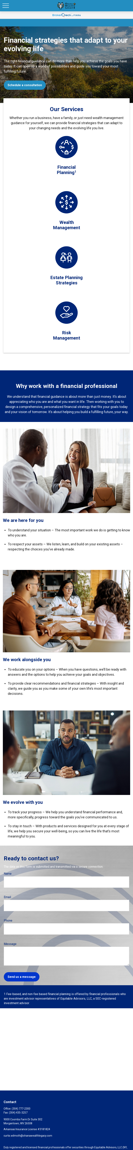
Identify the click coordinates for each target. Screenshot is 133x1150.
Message (10, 944)
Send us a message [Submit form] (22, 977)
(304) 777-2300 (21, 1108)
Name (8, 873)
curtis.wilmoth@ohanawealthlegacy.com (28, 1135)
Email (7, 897)
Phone (8, 920)
